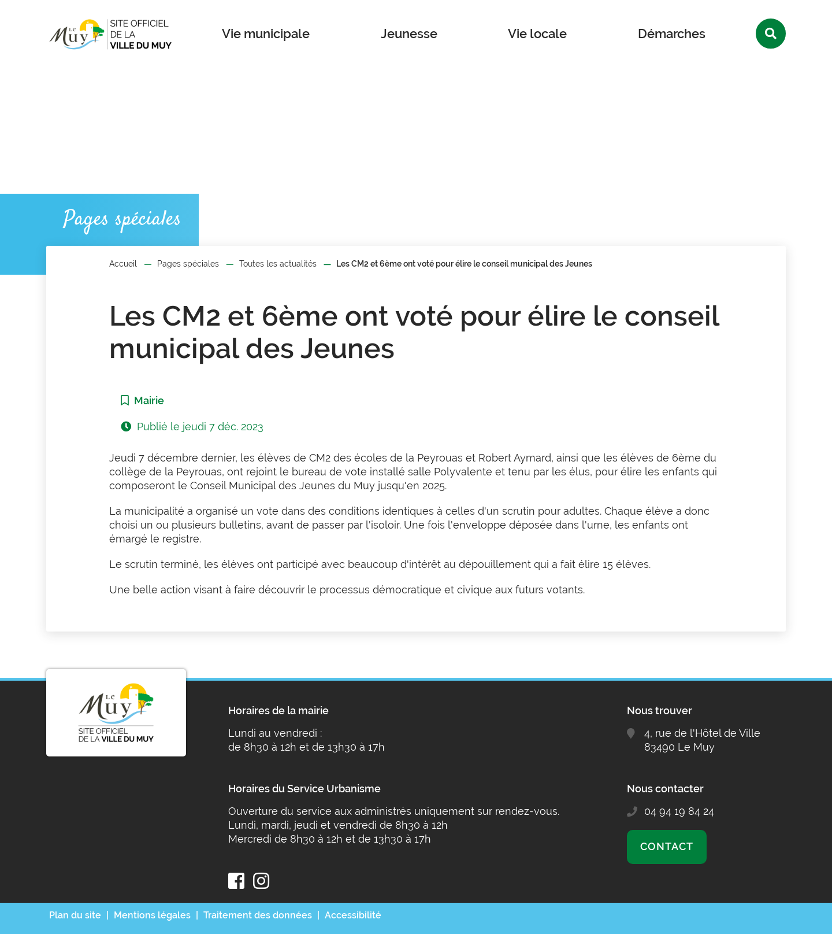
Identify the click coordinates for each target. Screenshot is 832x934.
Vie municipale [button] (266, 33)
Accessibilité (353, 915)
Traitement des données (257, 915)
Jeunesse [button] (409, 33)
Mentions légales (152, 915)
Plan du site (75, 915)
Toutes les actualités (278, 263)
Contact (666, 846)
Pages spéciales (188, 263)
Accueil (123, 263)
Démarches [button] (671, 33)
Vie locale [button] (537, 33)
